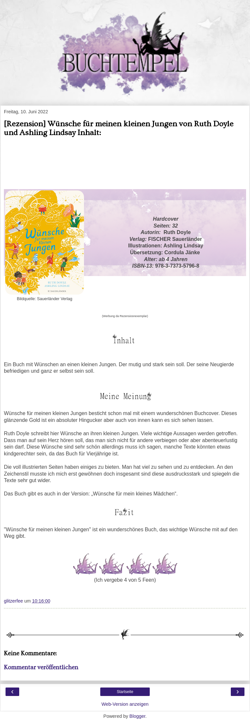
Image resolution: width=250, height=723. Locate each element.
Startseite (125, 691)
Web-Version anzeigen (125, 704)
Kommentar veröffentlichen (41, 667)
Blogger (138, 716)
